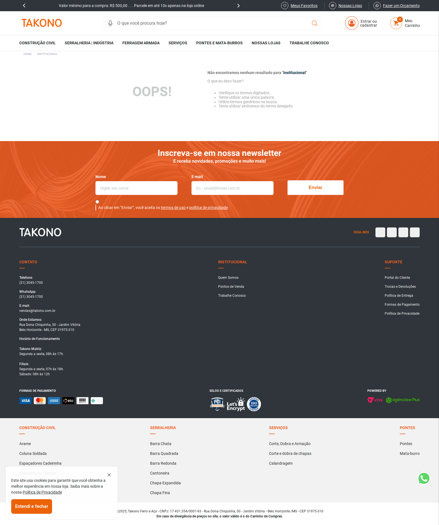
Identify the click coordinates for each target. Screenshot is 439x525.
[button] (110, 23)
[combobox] (213, 23)
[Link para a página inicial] (28, 54)
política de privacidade (208, 207)
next (238, 5)
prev (24, 5)
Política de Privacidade (42, 492)
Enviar (316, 187)
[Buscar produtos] (314, 23)
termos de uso (173, 207)
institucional (47, 54)
